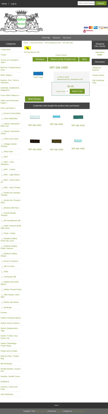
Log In (13, 4)
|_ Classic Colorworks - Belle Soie (10, 125)
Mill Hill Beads (6, 364)
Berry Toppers (6, 75)
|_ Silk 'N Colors (8, 266)
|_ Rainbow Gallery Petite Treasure (9, 247)
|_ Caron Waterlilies (9, 118)
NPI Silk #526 (78, 125)
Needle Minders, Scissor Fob (11, 370)
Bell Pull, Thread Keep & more (11, 68)
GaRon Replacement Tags (9, 329)
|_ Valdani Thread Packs (11, 289)
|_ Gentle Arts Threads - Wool (11, 201)
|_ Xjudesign (6, 307)
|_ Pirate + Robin (8, 233)
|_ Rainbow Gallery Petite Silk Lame (9, 239)
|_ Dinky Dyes (7, 151)
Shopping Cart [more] (100, 45)
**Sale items (6, 49)
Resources (56, 38)
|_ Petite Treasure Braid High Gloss (11, 227)
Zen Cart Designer (78, 411)
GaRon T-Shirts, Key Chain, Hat (9, 337)
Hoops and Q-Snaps (9, 351)
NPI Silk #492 (78, 148)
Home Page (46, 38)
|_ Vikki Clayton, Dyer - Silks (10, 296)
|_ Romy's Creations (9, 261)
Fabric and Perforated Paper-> (9, 101)
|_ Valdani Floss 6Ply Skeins (10, 283)
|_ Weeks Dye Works (10, 302)
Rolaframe (5, 381)
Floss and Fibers (36, 43)
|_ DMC (4, 157)
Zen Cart (59, 411)
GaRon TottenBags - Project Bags (9, 344)
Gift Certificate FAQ (98, 81)
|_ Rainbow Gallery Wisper (9, 254)
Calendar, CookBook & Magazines (10, 89)
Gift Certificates (7, 394)
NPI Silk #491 (34, 125)
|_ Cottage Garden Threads (9, 145)
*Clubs (3, 55)
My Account (67, 38)
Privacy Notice (98, 75)
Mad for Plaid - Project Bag (10, 357)
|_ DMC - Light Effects (10, 175)
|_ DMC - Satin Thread (10, 187)
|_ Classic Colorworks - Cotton (10, 132)
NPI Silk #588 (34, 149)
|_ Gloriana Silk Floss (10, 208)
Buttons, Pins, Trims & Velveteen (10, 81)
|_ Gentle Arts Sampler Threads (10, 194)
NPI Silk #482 (56, 124)
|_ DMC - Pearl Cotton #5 (10, 181)
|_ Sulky (4, 271)
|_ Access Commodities (11, 113)
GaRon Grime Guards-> (10, 323)
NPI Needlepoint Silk (52, 43)
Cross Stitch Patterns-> (10, 95)
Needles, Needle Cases (10, 376)
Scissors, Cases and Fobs (9, 388)
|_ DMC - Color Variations (7, 163)
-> (8, 108)
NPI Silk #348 (56, 149)
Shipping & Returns (96, 69)
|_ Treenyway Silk (8, 277)
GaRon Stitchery (40, 411)
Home (4, 4)
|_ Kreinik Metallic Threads (8, 214)
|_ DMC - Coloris (8, 169)
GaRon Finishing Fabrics (11, 318)
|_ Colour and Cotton (10, 139)
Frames (4, 312)
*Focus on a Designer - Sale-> (10, 61)
